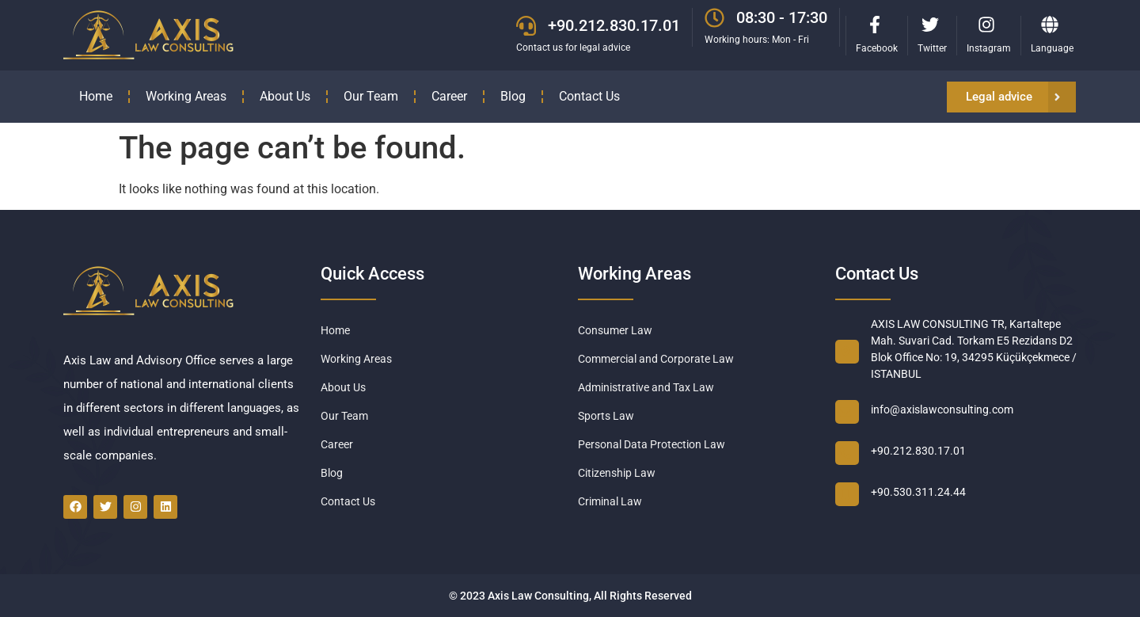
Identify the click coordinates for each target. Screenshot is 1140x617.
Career (449, 96)
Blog (513, 96)
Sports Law (606, 415)
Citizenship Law (617, 473)
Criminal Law (610, 501)
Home (95, 96)
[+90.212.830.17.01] (526, 26)
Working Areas (186, 96)
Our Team (371, 96)
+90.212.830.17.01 (614, 25)
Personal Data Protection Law (651, 444)
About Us (285, 96)
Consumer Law (615, 330)
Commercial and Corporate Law (656, 358)
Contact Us (589, 96)
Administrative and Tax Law (646, 387)
